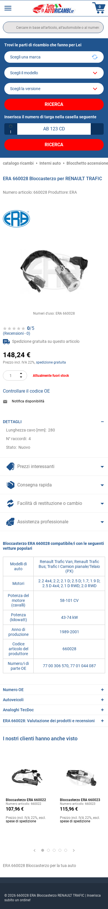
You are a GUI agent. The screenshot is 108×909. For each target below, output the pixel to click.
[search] (53, 27)
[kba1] (54, 129)
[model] (54, 73)
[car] (54, 88)
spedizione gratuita (51, 362)
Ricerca (54, 104)
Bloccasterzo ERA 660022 (26, 800)
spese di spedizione (21, 821)
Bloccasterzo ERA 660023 (80, 800)
